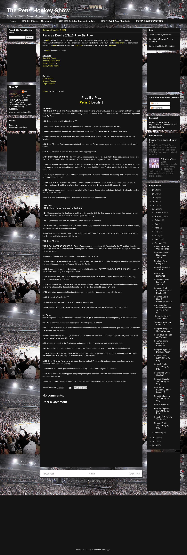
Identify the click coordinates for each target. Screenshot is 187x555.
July (157, 224)
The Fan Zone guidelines (160, 34)
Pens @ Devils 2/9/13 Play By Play (161, 366)
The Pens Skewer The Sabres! (162, 317)
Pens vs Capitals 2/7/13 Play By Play (161, 381)
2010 (154, 445)
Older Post (135, 474)
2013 (154, 209)
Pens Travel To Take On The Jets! (163, 336)
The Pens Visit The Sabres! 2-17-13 (162, 323)
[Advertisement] (17, 62)
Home (13, 21)
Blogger (107, 549)
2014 (154, 205)
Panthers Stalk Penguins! (160, 262)
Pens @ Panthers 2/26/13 (162, 268)
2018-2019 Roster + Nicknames (37, 21)
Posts (154, 103)
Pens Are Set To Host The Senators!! (161, 343)
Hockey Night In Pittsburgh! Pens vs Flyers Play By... (162, 308)
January (158, 433)
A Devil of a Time (168, 159)
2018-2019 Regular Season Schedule (77, 21)
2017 (154, 194)
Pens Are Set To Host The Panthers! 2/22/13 (163, 299)
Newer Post (48, 474)
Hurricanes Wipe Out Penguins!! (161, 247)
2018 (154, 190)
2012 (154, 437)
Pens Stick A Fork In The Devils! (163, 418)
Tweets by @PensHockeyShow (18, 126)
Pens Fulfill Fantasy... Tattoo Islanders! (162, 389)
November (159, 216)
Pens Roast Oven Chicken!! (162, 374)
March (158, 239)
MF (25, 91)
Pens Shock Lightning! (159, 274)
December (159, 212)
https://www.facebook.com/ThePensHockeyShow (163, 126)
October (158, 220)
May (157, 231)
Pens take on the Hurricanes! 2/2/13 (161, 254)
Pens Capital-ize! (161, 404)
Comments (157, 108)
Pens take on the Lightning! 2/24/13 (161, 282)
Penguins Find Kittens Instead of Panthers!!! (162, 290)
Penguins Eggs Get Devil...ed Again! (162, 350)
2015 (154, 201)
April (157, 235)
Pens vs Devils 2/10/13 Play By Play (162, 358)
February (159, 243)
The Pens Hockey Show (38, 10)
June (157, 228)
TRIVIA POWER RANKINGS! (150, 21)
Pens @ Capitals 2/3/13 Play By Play (161, 410)
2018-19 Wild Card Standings (115, 21)
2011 (154, 441)
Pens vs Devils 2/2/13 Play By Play (161, 425)
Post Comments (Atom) (96, 481)
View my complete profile (20, 112)
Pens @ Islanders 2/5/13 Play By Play (162, 398)
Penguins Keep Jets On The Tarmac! (163, 330)
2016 (154, 198)
